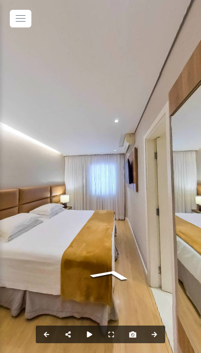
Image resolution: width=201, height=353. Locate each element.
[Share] (68, 334)
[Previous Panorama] (46, 334)
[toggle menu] (20, 18)
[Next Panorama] (154, 334)
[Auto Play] (89, 334)
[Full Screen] (111, 334)
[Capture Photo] (133, 334)
